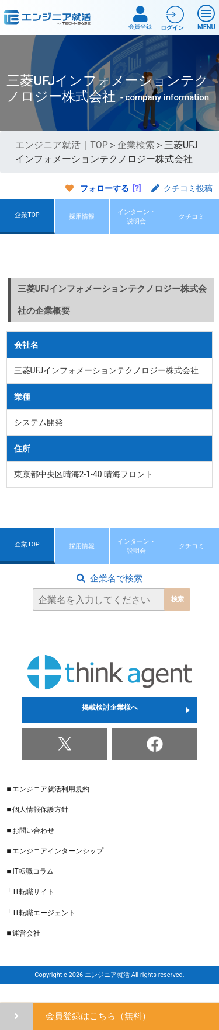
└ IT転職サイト (30, 907)
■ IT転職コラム (29, 887)
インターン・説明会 (136, 221)
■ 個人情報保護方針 (37, 825)
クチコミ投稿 (182, 188)
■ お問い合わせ (30, 846)
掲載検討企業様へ (110, 725)
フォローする (104, 188)
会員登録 (140, 18)
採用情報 (82, 220)
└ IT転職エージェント (40, 928)
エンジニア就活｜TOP (61, 144)
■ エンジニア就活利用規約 (47, 805)
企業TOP (27, 219)
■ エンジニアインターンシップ (54, 867)
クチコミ (191, 220)
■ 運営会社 (23, 949)
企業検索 (136, 144)
